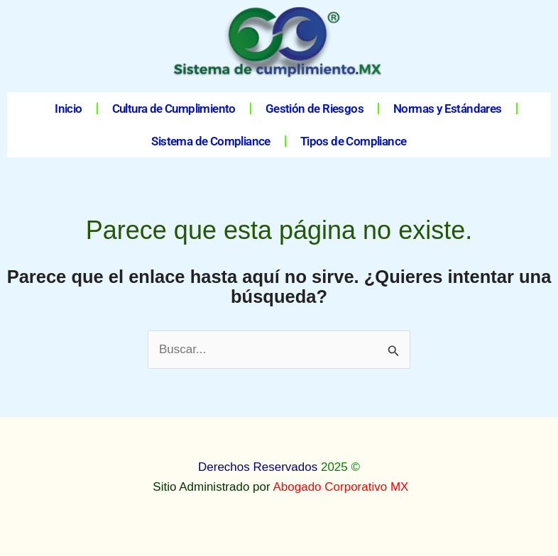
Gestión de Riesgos (314, 108)
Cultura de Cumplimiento (174, 108)
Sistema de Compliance (210, 141)
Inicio (68, 108)
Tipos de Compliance (353, 141)
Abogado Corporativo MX (341, 487)
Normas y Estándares (447, 108)
